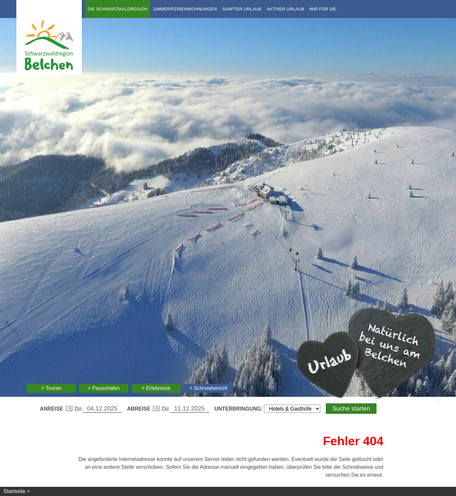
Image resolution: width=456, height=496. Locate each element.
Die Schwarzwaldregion (118, 9)
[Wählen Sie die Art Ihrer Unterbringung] (292, 409)
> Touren (51, 388)
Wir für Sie (322, 9)
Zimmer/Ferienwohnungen (185, 9)
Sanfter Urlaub (241, 9)
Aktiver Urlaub (285, 9)
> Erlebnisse (156, 388)
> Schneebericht (208, 388)
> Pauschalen (103, 388)
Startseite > (16, 491)
